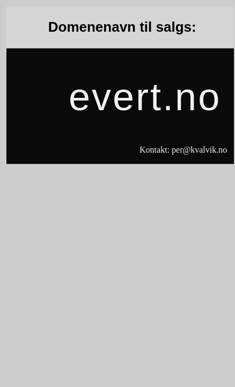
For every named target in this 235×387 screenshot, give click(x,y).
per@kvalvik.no (199, 149)
